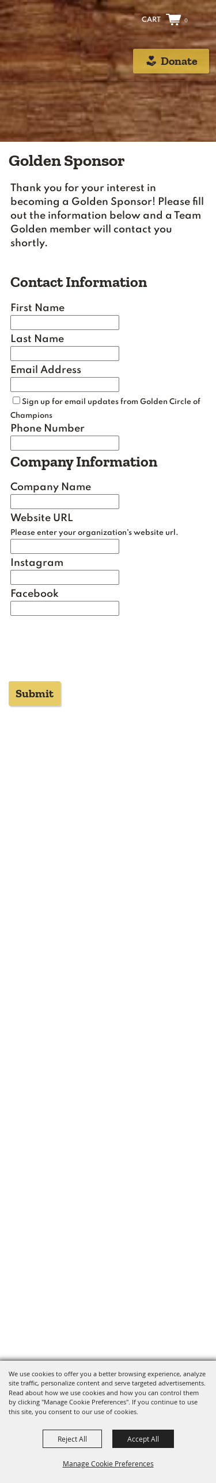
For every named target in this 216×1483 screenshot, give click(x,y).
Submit (35, 693)
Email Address (45, 370)
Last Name (37, 339)
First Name (37, 308)
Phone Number (47, 429)
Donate (179, 61)
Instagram (36, 563)
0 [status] (186, 20)
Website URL (41, 518)
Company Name (50, 487)
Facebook (34, 594)
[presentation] (93, 652)
